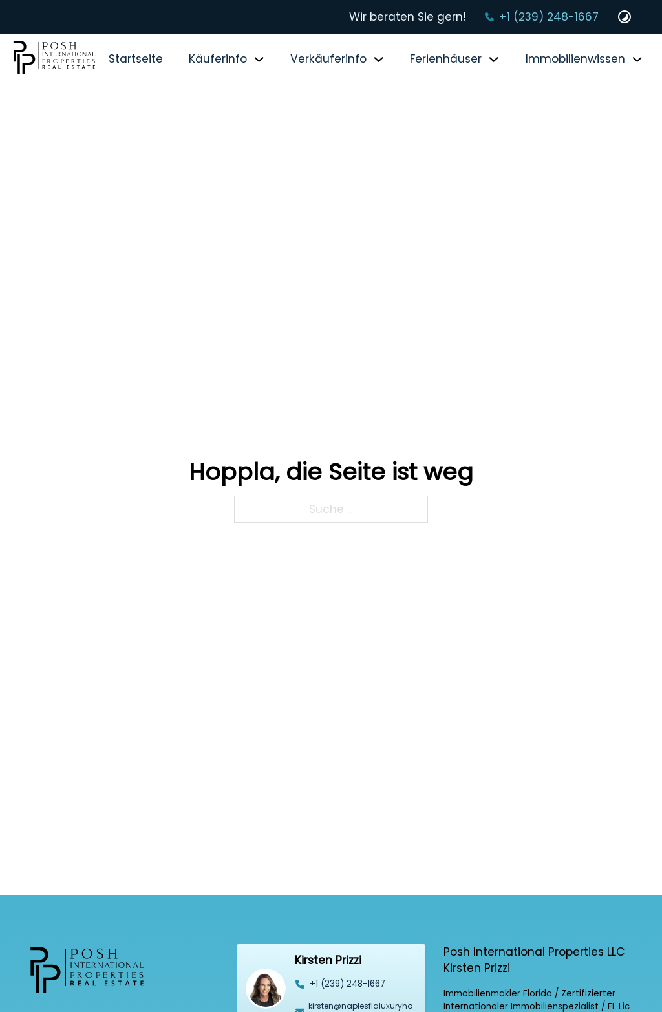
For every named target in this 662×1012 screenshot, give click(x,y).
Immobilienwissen (575, 59)
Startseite (136, 59)
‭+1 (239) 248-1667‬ (347, 984)
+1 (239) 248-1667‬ (549, 17)
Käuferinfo (218, 59)
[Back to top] (626, 976)
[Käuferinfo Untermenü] (258, 59)
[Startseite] (54, 59)
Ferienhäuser (446, 59)
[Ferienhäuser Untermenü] (493, 59)
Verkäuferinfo (328, 59)
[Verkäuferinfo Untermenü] (378, 59)
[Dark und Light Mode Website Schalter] (624, 17)
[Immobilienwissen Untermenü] (637, 59)
